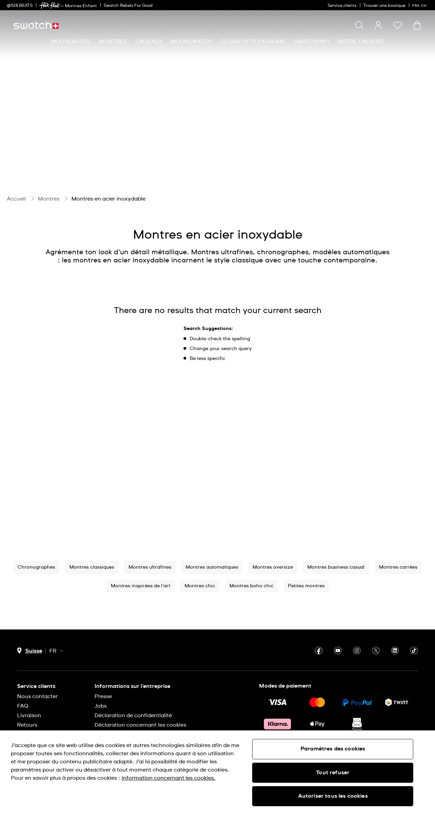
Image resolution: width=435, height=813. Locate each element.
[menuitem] (70, 41)
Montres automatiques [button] (212, 567)
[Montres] (113, 41)
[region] (217, 771)
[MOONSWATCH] (191, 41)
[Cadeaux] (148, 41)
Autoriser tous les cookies (333, 796)
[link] (49, 5)
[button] (397, 25)
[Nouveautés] (70, 41)
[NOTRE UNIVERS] (360, 41)
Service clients (342, 6)
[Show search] (359, 25)
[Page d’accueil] (36, 25)
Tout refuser (332, 772)
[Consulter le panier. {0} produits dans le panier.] (417, 25)
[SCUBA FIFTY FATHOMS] (253, 41)
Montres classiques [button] (91, 567)
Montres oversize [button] (273, 567)
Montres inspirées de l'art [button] (140, 586)
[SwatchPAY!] (311, 41)
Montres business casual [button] (336, 567)
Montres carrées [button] (398, 567)
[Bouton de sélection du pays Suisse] (29, 650)
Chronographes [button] (36, 567)
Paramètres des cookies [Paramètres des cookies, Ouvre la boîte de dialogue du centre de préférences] (332, 748)
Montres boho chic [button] (251, 586)
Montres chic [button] (200, 586)
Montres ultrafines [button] (149, 567)
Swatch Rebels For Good (128, 6)
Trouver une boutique (384, 6)
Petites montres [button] (306, 586)
